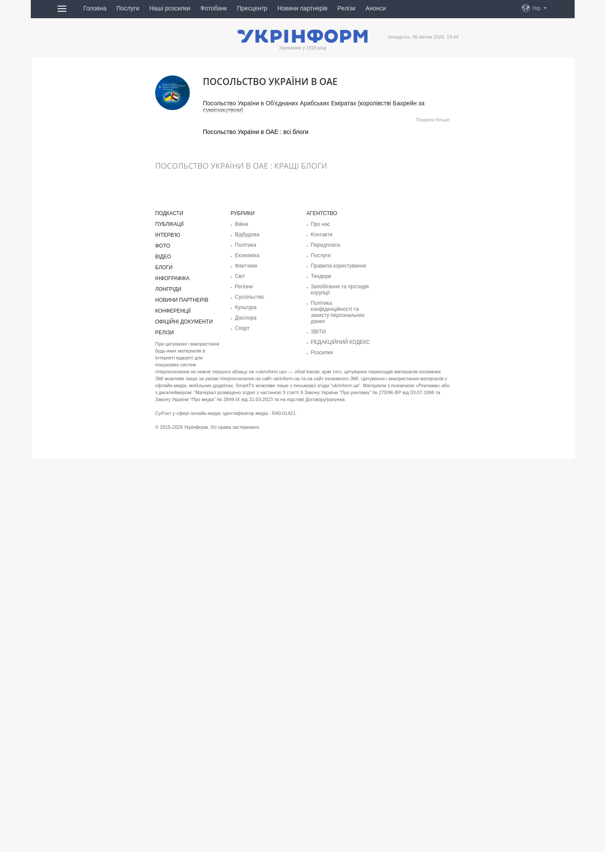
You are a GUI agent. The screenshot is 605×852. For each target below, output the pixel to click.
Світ (240, 276)
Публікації (169, 224)
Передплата (325, 245)
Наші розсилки (169, 8)
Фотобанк (213, 8)
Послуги (127, 8)
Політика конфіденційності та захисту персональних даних (337, 312)
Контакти (321, 235)
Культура (246, 307)
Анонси (375, 8)
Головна (94, 8)
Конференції (173, 311)
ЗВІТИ (318, 332)
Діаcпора (246, 318)
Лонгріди (168, 289)
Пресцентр (252, 8)
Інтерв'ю (167, 235)
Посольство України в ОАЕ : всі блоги (256, 131)
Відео (163, 257)
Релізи (347, 8)
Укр (536, 8)
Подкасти (169, 213)
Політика (245, 245)
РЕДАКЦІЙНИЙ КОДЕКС (340, 342)
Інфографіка (172, 278)
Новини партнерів (302, 8)
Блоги (163, 267)
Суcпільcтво (249, 297)
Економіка (247, 255)
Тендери (321, 276)
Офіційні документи (184, 322)
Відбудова (247, 235)
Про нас (320, 224)
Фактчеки (246, 266)
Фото (162, 246)
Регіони (244, 287)
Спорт (242, 328)
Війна (241, 224)
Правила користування (338, 266)
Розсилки (322, 352)
